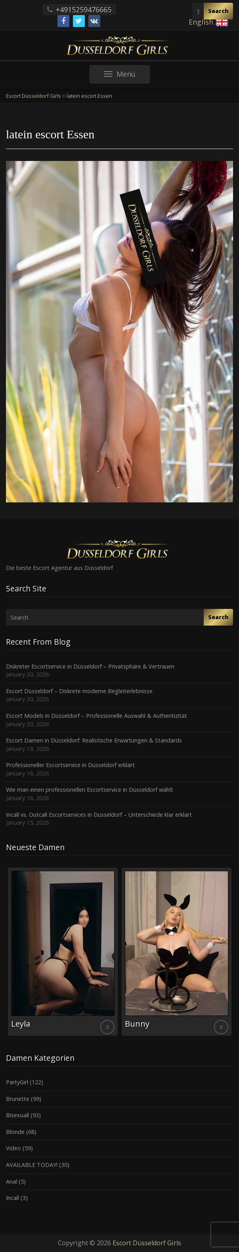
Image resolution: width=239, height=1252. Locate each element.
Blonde (15, 1132)
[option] (63, 952)
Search (218, 11)
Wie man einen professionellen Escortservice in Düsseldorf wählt (89, 789)
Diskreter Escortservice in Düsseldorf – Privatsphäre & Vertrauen (90, 666)
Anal (11, 1181)
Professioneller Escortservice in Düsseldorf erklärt (70, 765)
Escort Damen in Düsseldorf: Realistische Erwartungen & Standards (94, 740)
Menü (127, 76)
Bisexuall (17, 1115)
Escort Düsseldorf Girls (147, 1242)
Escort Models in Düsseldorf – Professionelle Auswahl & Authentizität (96, 715)
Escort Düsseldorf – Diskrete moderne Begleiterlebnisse (79, 691)
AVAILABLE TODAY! (31, 1165)
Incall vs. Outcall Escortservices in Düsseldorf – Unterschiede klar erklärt (99, 814)
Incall (12, 1198)
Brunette (17, 1099)
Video (13, 1148)
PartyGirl (17, 1082)
